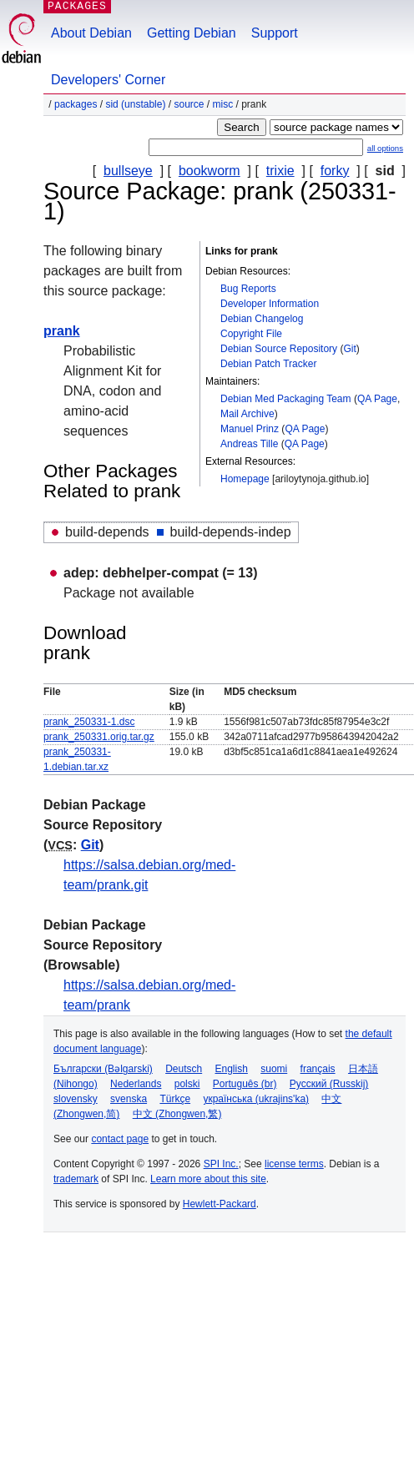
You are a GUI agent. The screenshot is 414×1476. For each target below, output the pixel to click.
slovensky (75, 1099)
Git (349, 349)
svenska (128, 1099)
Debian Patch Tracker (268, 364)
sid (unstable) (135, 104)
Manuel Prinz (249, 429)
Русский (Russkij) (329, 1084)
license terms (294, 1164)
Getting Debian (191, 33)
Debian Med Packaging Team (285, 399)
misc (223, 104)
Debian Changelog (261, 319)
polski (187, 1084)
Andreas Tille (249, 444)
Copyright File (251, 334)
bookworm (209, 171)
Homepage (245, 479)
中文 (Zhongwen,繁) (177, 1114)
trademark (75, 1179)
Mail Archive (247, 414)
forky (335, 171)
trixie (280, 171)
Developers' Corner (108, 80)
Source (189, 104)
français (318, 1069)
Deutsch (183, 1069)
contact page (120, 1139)
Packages (75, 104)
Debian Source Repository (278, 349)
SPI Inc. (221, 1164)
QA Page (377, 399)
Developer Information (269, 304)
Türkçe (174, 1099)
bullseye (128, 171)
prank (61, 331)
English (231, 1069)
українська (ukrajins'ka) (256, 1099)
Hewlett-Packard (219, 1204)
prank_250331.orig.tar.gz (98, 737)
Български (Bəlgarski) (103, 1069)
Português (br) (245, 1084)
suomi (273, 1069)
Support (274, 33)
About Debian (91, 33)
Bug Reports (248, 289)
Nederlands (135, 1084)
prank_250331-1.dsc (88, 722)
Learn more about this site (208, 1179)
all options (385, 148)
